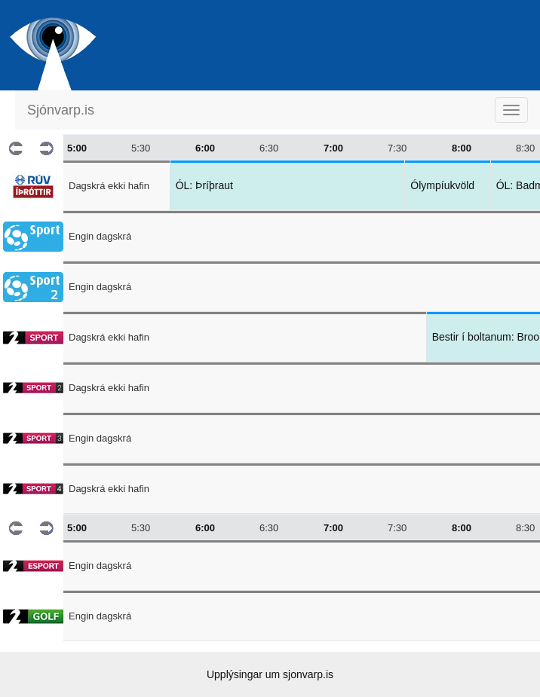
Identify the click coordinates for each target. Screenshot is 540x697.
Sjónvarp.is (60, 110)
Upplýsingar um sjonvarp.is (270, 674)
